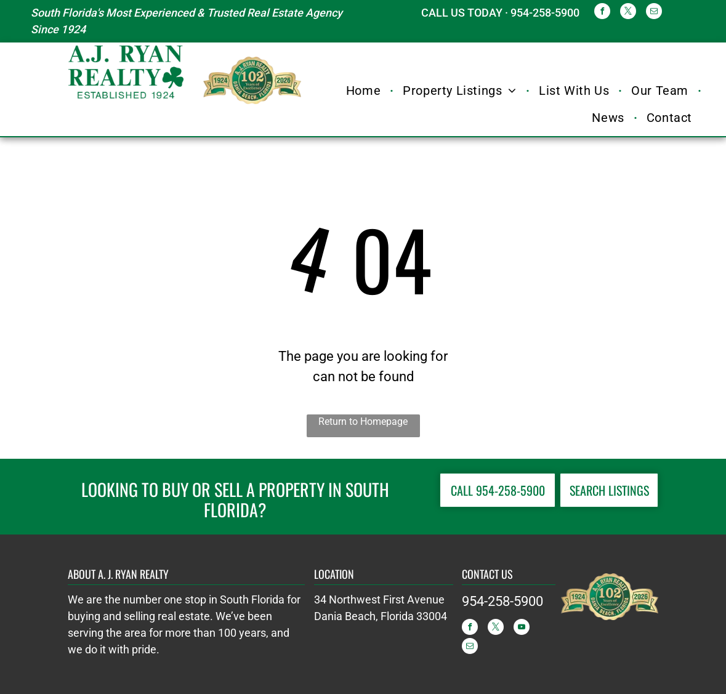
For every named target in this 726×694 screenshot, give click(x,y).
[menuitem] (365, 90)
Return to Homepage (363, 421)
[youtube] (522, 628)
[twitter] (628, 12)
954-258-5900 (502, 601)
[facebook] (602, 12)
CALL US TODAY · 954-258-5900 (500, 12)
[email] (654, 12)
